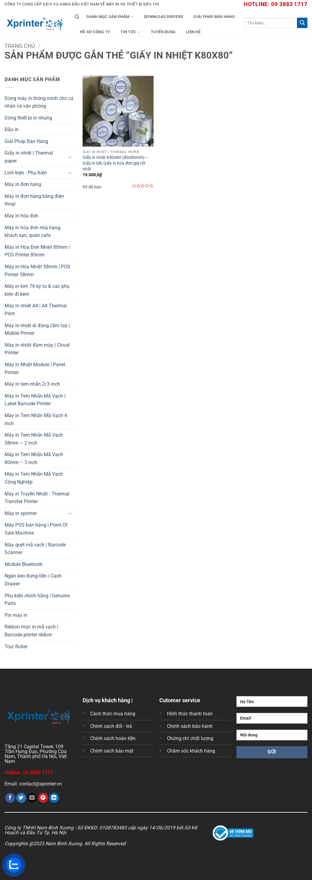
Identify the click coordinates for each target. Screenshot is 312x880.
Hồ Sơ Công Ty (95, 32)
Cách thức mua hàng (112, 714)
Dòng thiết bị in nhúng (28, 118)
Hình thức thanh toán (190, 714)
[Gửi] (302, 23)
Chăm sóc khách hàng (191, 751)
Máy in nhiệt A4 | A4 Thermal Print (36, 310)
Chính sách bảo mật (111, 751)
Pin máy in (16, 615)
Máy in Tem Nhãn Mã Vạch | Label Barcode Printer (35, 400)
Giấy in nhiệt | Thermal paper (29, 157)
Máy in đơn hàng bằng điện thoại (34, 200)
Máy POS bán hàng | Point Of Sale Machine (36, 529)
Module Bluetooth (24, 564)
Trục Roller (16, 646)
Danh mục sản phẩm (110, 17)
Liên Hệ (193, 32)
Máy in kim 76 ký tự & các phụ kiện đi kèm (37, 290)
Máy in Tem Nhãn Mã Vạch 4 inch (36, 419)
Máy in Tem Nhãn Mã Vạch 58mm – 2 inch (34, 439)
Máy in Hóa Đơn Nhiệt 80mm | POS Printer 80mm (37, 251)
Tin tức (130, 32)
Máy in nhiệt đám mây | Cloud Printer (37, 349)
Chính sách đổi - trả (111, 726)
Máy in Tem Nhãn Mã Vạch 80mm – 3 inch (34, 458)
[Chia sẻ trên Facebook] (10, 798)
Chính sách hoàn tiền (113, 738)
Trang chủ (20, 46)
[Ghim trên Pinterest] (43, 798)
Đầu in (12, 129)
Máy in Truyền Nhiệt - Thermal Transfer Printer (37, 498)
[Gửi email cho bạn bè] (32, 798)
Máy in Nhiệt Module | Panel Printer (35, 368)
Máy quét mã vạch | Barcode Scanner (35, 549)
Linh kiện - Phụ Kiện (26, 173)
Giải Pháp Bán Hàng (214, 16)
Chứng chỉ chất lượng (190, 738)
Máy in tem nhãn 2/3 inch (32, 384)
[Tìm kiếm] (77, 17)
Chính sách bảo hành (190, 726)
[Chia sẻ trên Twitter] (21, 798)
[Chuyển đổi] (69, 157)
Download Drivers (163, 16)
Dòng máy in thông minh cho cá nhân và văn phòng (39, 102)
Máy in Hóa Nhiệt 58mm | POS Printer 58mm (37, 270)
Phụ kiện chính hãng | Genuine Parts (37, 599)
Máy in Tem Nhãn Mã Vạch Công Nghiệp (34, 478)
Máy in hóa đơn (21, 216)
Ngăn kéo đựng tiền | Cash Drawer (33, 580)
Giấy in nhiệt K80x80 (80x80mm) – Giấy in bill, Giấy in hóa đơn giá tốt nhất (115, 163)
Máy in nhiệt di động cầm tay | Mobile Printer (37, 329)
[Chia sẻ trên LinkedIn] (54, 798)
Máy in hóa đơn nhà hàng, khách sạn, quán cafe (33, 231)
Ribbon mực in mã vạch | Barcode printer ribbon (31, 631)
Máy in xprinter (21, 513)
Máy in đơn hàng (23, 184)
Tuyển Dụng (163, 32)
